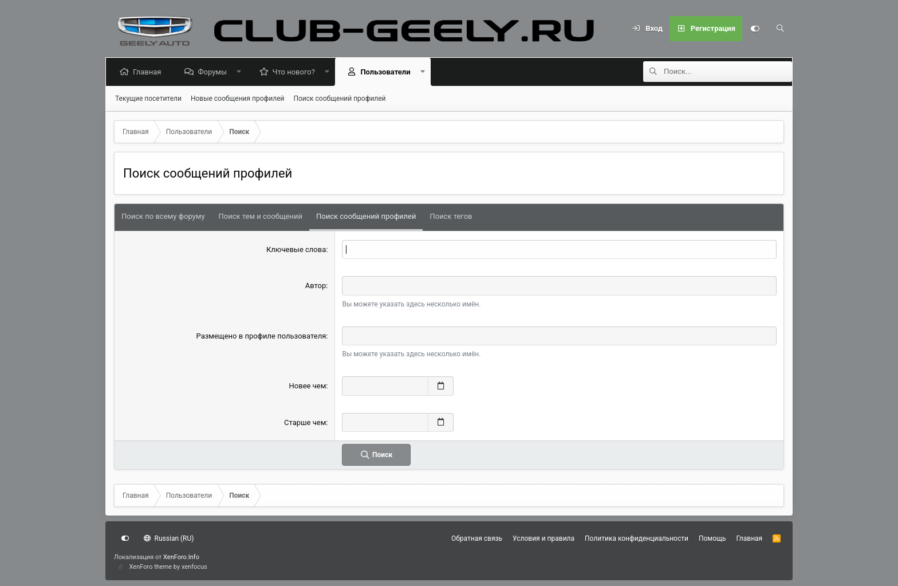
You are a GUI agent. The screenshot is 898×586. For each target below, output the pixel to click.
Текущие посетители (148, 99)
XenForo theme (150, 567)
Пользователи (387, 72)
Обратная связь (476, 538)
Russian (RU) (169, 538)
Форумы (214, 72)
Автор (315, 285)
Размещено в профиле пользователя (261, 336)
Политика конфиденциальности (636, 538)
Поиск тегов (451, 216)
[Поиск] (780, 28)
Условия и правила (543, 538)
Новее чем (307, 386)
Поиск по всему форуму (163, 216)
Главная (149, 72)
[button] (241, 72)
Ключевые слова (296, 249)
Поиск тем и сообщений (260, 216)
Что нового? (296, 72)
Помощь (712, 538)
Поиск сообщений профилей (339, 99)
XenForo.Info (181, 557)
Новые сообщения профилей (238, 99)
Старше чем (305, 422)
